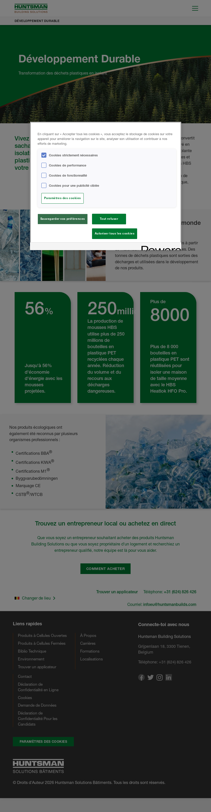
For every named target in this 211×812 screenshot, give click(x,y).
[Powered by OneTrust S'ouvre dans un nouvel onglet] (159, 248)
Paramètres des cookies (62, 198)
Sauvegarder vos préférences (62, 219)
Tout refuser (109, 219)
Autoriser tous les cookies (115, 233)
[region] (105, 187)
